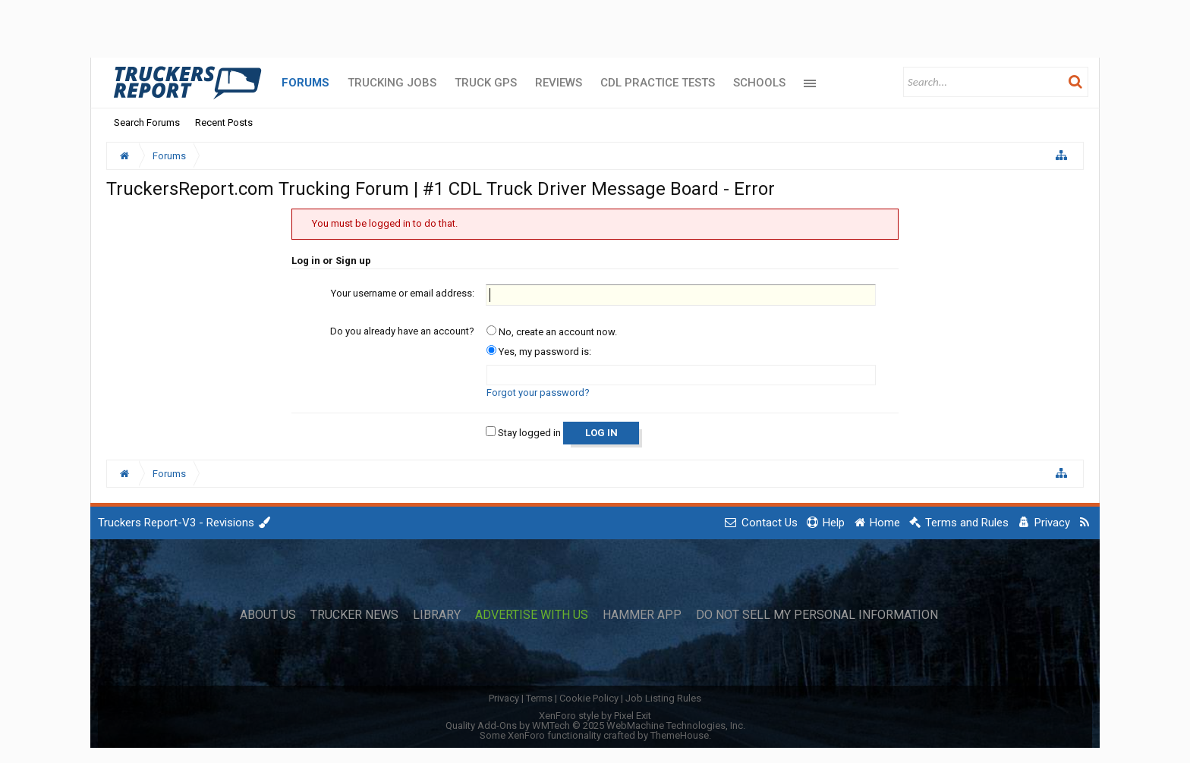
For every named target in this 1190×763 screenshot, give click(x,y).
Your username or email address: (402, 293)
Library (437, 615)
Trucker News (354, 615)
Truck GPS (486, 82)
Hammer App (642, 615)
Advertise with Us (531, 615)
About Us (268, 615)
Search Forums (147, 122)
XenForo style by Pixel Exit (595, 715)
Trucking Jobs (392, 82)
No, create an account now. (551, 332)
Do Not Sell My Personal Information (817, 615)
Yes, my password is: (538, 351)
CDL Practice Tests (657, 82)
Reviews (558, 82)
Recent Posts (224, 122)
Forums (305, 82)
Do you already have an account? (402, 331)
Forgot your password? (538, 392)
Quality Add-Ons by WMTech (595, 725)
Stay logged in (523, 432)
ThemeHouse (679, 735)
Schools (759, 82)
